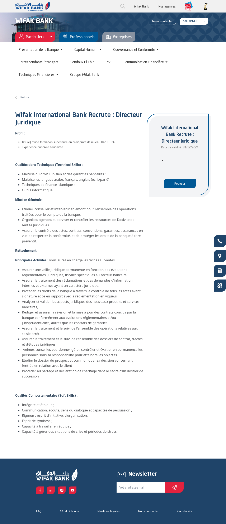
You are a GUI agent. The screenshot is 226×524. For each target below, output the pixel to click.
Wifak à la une (69, 511)
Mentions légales (109, 511)
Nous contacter (162, 21)
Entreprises (119, 37)
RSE (109, 62)
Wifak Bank (141, 6)
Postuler (179, 183)
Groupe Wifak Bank (84, 74)
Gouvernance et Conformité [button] (134, 49)
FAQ (39, 511)
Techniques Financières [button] (37, 74)
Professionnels (79, 37)
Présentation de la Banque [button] (39, 49)
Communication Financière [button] (144, 62)
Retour (24, 97)
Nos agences (167, 6)
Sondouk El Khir (82, 62)
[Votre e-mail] (141, 487)
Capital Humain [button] (86, 49)
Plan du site (184, 511)
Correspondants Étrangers (38, 62)
